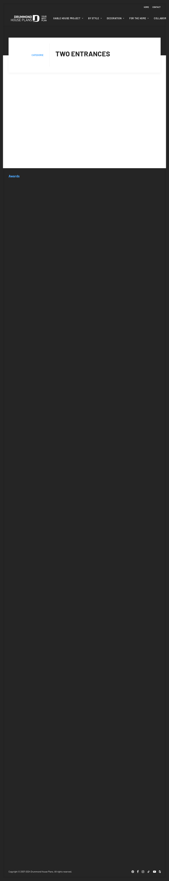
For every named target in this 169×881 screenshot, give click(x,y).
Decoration (115, 18)
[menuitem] (147, 7)
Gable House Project (68, 18)
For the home (139, 18)
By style (95, 18)
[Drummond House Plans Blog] (29, 18)
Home (146, 7)
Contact (156, 7)
